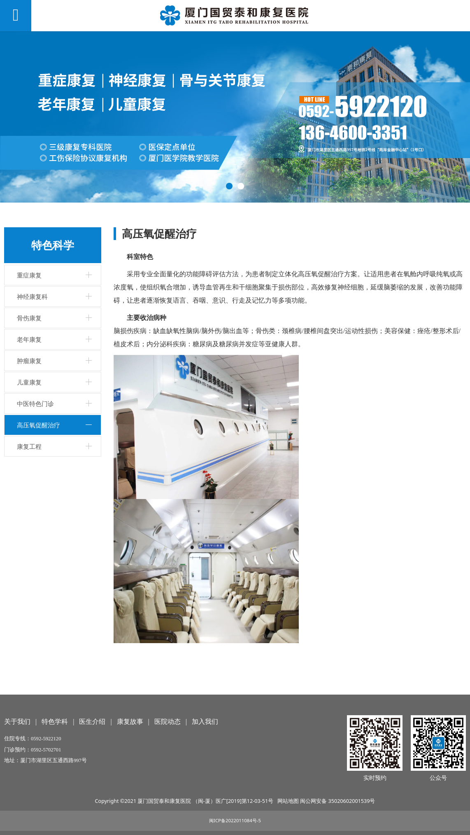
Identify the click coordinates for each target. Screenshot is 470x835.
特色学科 (55, 721)
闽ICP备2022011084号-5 (235, 820)
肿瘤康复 (29, 361)
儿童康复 (29, 382)
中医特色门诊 (35, 403)
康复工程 (29, 446)
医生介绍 (92, 721)
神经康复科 (32, 296)
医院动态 (167, 721)
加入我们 (205, 721)
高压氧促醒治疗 (38, 425)
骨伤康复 (29, 318)
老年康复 (29, 339)
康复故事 (130, 721)
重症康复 (29, 275)
